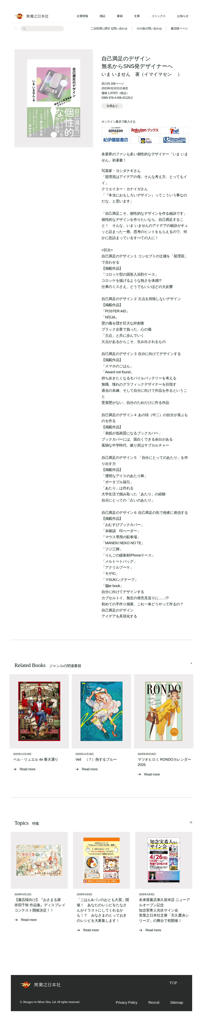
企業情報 (82, 16)
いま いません (116, 74)
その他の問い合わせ (149, 28)
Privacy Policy (127, 1005)
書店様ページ (179, 28)
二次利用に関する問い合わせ (109, 28)
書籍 (119, 16)
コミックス (158, 16)
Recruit (153, 1005)
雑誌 (102, 16)
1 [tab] (191, 667)
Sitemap (176, 1005)
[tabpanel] (39, 725)
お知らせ (183, 16)
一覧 (184, 824)
